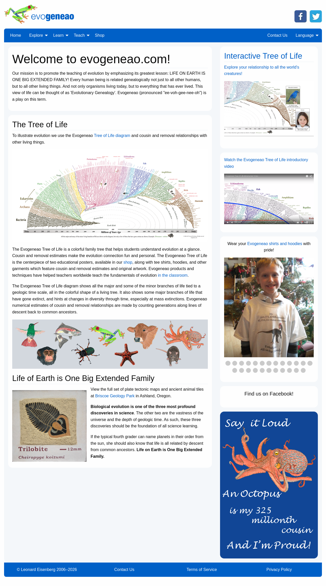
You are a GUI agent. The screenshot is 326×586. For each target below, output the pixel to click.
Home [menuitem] (15, 35)
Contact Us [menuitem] (277, 35)
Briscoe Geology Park (115, 396)
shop (128, 262)
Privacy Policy (279, 569)
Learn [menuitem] (58, 35)
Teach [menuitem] (79, 35)
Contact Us (124, 569)
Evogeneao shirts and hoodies (274, 243)
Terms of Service (201, 569)
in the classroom (173, 275)
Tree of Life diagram (112, 135)
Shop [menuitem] (99, 35)
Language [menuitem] (305, 35)
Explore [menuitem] (36, 35)
